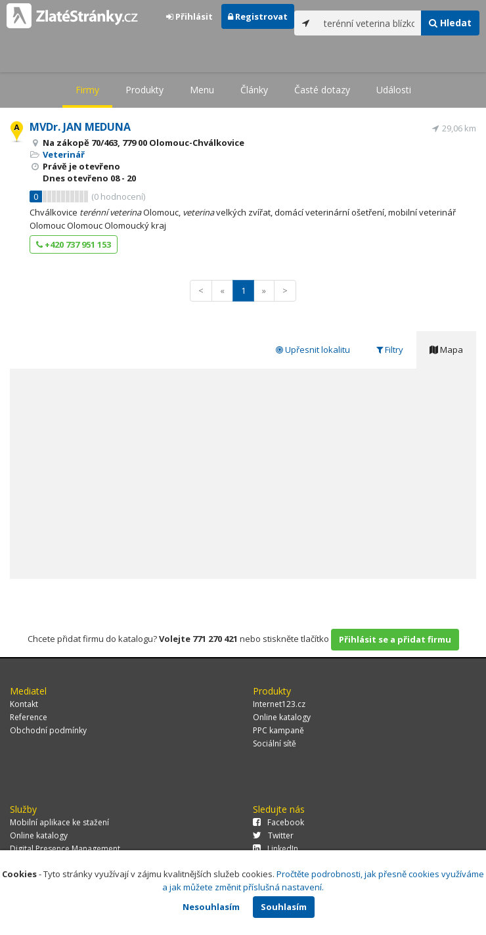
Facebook (278, 822)
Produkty (144, 89)
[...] (369, 23)
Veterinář (64, 154)
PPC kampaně (278, 730)
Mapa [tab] (446, 349)
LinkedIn (275, 848)
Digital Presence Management (65, 848)
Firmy (87, 89)
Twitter (273, 835)
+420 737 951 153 (73, 244)
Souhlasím (284, 907)
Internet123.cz (279, 704)
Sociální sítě (274, 743)
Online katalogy (282, 717)
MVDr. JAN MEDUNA (80, 127)
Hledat (450, 22)
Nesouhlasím (211, 907)
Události (393, 89)
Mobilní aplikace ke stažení (59, 822)
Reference (28, 717)
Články (254, 89)
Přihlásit (189, 16)
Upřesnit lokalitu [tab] (313, 349)
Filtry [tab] (389, 349)
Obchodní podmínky (48, 730)
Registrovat (258, 16)
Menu (202, 89)
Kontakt (24, 704)
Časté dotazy (322, 89)
